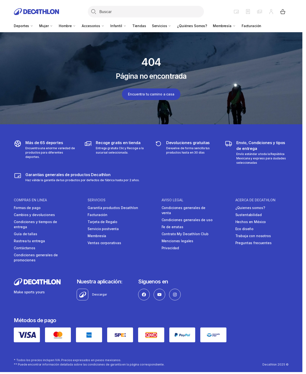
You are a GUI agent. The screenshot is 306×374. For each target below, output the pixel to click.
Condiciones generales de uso (187, 220)
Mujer (46, 26)
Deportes (23, 26)
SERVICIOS (96, 200)
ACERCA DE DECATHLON (255, 200)
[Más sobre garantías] (76, 177)
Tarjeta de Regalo (102, 222)
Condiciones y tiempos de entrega (35, 224)
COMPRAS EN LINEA (30, 200)
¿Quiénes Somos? (192, 26)
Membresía (224, 26)
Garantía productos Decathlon (113, 208)
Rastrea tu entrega (29, 241)
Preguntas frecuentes (253, 243)
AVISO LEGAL (172, 200)
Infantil (118, 26)
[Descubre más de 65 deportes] (45, 152)
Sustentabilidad (248, 215)
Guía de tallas (25, 234)
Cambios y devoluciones (34, 215)
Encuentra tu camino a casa (151, 94)
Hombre (67, 26)
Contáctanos (24, 248)
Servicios (162, 26)
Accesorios (93, 26)
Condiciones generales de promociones (36, 257)
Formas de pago (27, 208)
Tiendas (139, 26)
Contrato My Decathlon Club (185, 234)
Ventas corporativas (104, 243)
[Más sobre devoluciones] (186, 152)
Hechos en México (250, 222)
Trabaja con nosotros (253, 236)
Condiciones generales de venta (184, 210)
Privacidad (170, 248)
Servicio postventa (103, 229)
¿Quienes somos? (250, 208)
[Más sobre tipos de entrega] (116, 152)
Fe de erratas (172, 227)
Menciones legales (178, 241)
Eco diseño (244, 229)
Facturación (251, 26)
